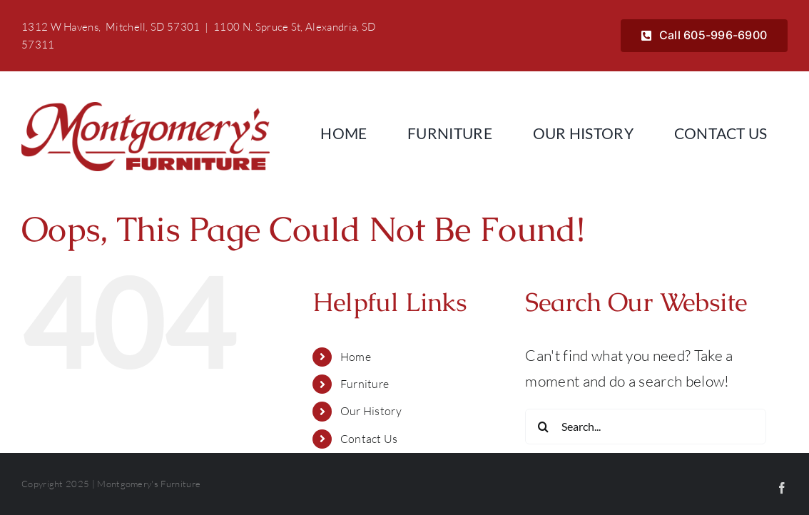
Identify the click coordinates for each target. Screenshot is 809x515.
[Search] (543, 426)
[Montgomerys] (145, 109)
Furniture (365, 384)
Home (355, 357)
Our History (371, 411)
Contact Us (369, 439)
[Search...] (645, 426)
